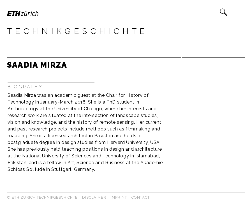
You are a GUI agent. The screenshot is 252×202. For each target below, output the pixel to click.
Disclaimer (94, 197)
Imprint (119, 197)
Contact (140, 197)
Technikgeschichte (77, 31)
